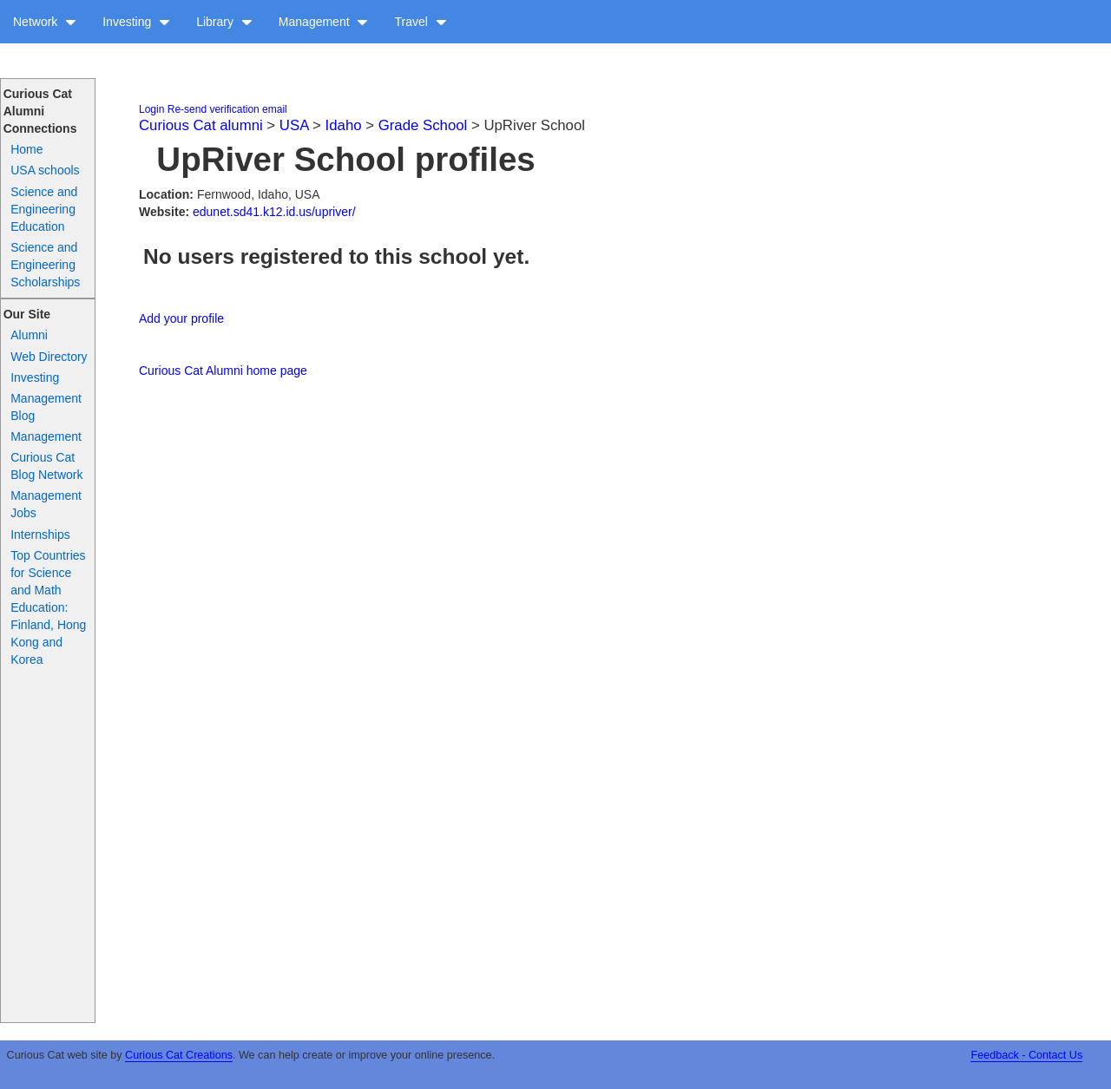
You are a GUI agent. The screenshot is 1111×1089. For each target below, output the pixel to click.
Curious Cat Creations (179, 1055)
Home (26, 149)
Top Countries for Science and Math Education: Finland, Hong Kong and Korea (48, 607)
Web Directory (48, 357)
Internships (39, 534)
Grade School (423, 125)
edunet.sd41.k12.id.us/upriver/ (274, 212)
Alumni (29, 335)
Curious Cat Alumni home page (223, 370)
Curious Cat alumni (201, 125)
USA (294, 125)
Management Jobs (46, 504)
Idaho (343, 125)
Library (224, 22)
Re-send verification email (227, 109)
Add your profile (181, 318)
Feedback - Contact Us (1026, 1055)
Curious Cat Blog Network (46, 466)
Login (151, 109)
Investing (136, 22)
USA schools (44, 170)
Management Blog (46, 407)
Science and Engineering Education (43, 209)
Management (324, 22)
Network (44, 22)
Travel (420, 22)
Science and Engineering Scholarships (45, 264)
